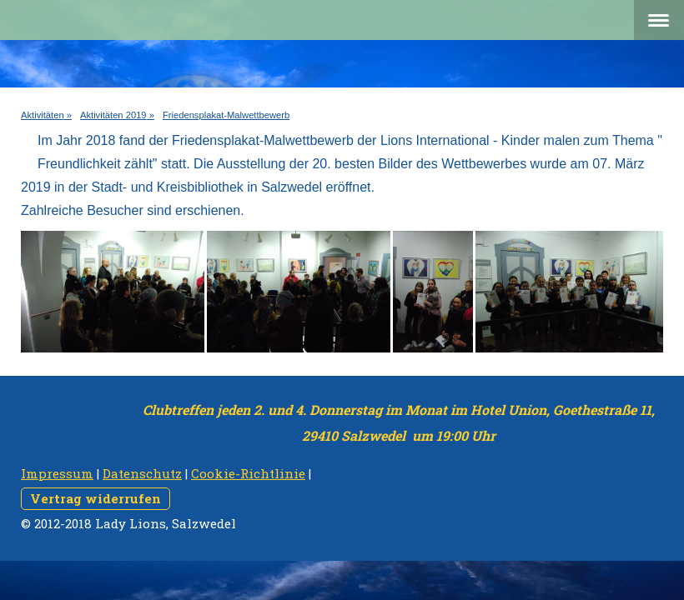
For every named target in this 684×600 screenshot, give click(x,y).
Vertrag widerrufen (95, 498)
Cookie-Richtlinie (248, 473)
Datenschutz (142, 473)
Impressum (57, 473)
